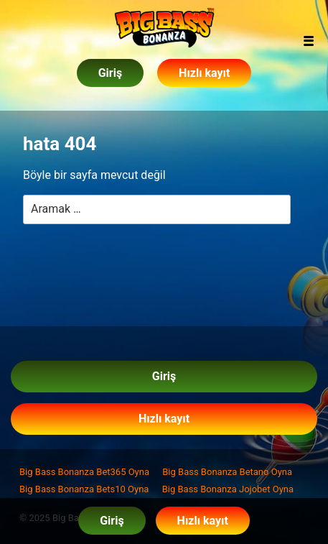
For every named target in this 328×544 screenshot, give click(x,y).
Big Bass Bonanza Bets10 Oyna (84, 489)
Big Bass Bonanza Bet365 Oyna (84, 471)
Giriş (110, 73)
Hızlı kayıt (204, 73)
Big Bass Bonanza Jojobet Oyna (228, 489)
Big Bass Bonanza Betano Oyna (227, 471)
